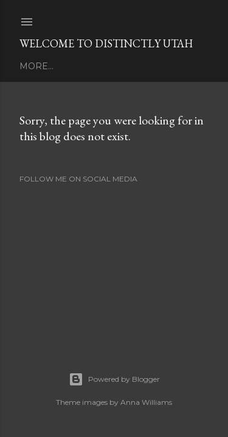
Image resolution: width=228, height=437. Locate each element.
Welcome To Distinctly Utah (106, 43)
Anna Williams (146, 402)
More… (36, 66)
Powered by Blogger (114, 379)
